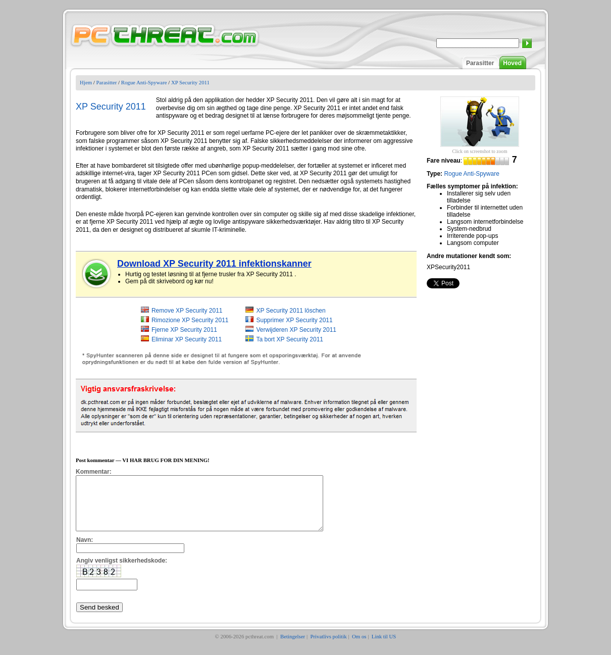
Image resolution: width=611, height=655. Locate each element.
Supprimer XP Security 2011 (294, 320)
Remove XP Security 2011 (187, 310)
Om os (359, 647)
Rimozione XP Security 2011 (190, 320)
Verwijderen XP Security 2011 (296, 329)
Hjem (86, 82)
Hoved (512, 63)
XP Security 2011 (190, 82)
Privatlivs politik (328, 647)
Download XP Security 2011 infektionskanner (214, 264)
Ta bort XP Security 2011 (289, 339)
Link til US (384, 647)
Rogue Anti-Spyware (144, 82)
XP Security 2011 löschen (290, 310)
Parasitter (480, 63)
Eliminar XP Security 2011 (186, 339)
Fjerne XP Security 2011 (184, 329)
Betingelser (292, 647)
